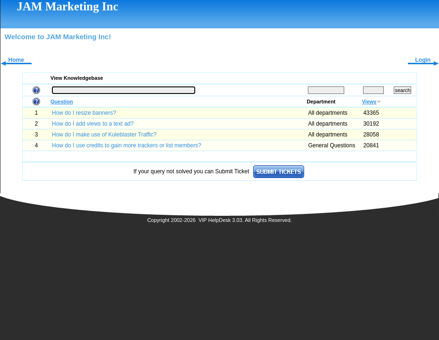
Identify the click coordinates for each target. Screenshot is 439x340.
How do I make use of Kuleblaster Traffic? (104, 134)
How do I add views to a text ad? (92, 123)
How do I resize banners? (84, 113)
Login (423, 60)
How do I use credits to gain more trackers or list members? (126, 145)
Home (16, 60)
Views (369, 101)
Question (61, 101)
